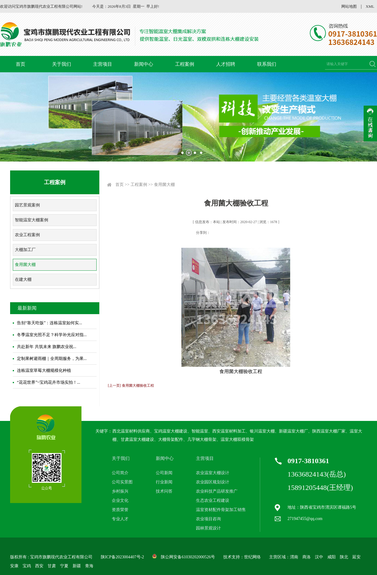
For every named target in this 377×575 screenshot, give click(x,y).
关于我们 (61, 64)
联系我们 (266, 64)
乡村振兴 (120, 491)
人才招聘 (225, 64)
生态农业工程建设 (212, 500)
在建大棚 (23, 279)
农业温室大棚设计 (212, 473)
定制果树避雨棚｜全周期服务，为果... (52, 358)
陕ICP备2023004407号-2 (122, 557)
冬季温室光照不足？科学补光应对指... (52, 335)
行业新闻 (164, 482)
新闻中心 (143, 64)
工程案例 (184, 64)
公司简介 (120, 473)
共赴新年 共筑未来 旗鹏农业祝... (46, 346)
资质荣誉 (120, 509)
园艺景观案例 (27, 205)
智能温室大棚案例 (31, 220)
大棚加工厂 (25, 249)
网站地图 (349, 6)
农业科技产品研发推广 (217, 491)
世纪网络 (252, 557)
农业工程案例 (27, 235)
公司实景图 (122, 482)
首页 (20, 64)
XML (370, 6)
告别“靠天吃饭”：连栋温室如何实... (49, 323)
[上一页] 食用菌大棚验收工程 (131, 385)
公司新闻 (164, 473)
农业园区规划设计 (212, 482)
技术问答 (164, 491)
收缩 (370, 123)
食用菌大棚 (25, 264)
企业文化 (120, 500)
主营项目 (102, 64)
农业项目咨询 (208, 519)
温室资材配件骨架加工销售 (221, 509)
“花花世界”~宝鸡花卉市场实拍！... (48, 382)
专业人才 (120, 519)
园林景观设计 (208, 528)
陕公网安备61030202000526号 (188, 557)
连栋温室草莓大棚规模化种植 (44, 370)
